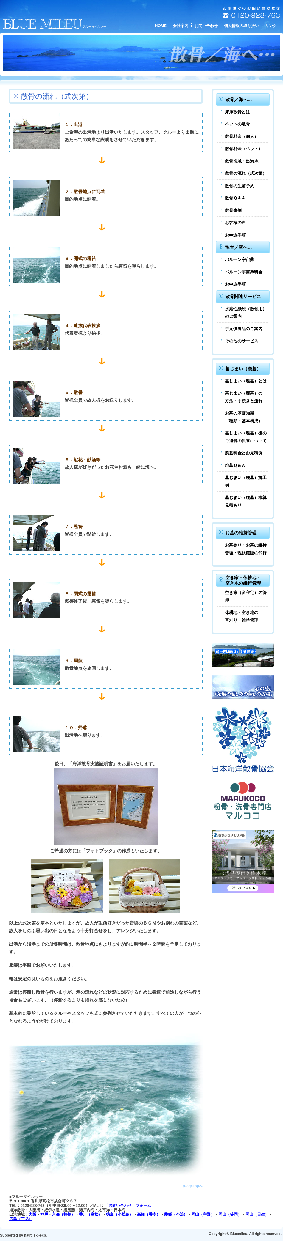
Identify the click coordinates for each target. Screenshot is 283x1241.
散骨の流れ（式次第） (246, 173)
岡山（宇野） (202, 1214)
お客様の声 (235, 222)
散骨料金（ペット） (243, 148)
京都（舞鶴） (63, 1214)
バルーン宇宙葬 (239, 259)
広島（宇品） (20, 1219)
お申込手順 (235, 235)
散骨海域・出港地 (241, 161)
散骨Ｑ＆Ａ (235, 198)
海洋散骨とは (237, 111)
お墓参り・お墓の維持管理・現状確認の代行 (246, 549)
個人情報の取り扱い (241, 25)
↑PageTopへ (192, 1186)
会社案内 (180, 25)
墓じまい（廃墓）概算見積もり (246, 501)
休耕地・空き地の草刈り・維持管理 (241, 616)
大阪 (32, 1214)
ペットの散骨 (237, 124)
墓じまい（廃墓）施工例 (246, 481)
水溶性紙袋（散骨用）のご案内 (246, 312)
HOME (161, 25)
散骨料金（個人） (241, 136)
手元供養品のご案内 (243, 328)
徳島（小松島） (119, 1214)
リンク (271, 25)
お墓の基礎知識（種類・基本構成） (243, 417)
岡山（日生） (257, 1214)
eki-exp (40, 1235)
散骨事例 (233, 210)
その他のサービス (241, 340)
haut (28, 1235)
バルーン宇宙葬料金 (243, 272)
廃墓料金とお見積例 (243, 453)
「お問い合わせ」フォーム (128, 1205)
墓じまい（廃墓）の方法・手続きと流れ (243, 397)
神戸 (44, 1214)
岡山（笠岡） (230, 1214)
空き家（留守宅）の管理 (246, 596)
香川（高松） (90, 1214)
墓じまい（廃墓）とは (246, 381)
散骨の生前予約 (239, 185)
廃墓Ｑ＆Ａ (235, 465)
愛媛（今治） (175, 1214)
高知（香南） (148, 1214)
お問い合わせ (206, 25)
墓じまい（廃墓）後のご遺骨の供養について (246, 437)
